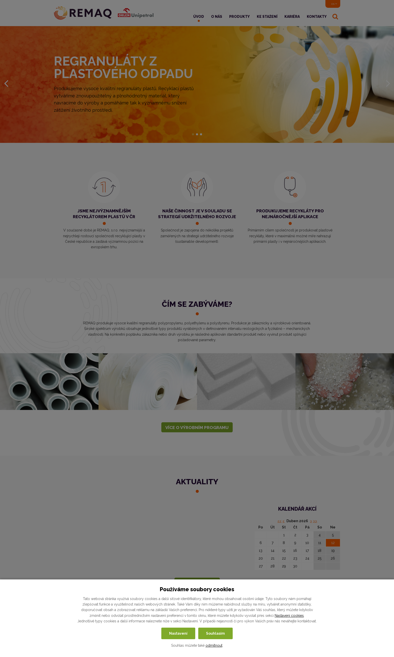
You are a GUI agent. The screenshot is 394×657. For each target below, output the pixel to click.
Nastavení (178, 633)
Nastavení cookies (289, 616)
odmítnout (214, 645)
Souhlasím (215, 633)
